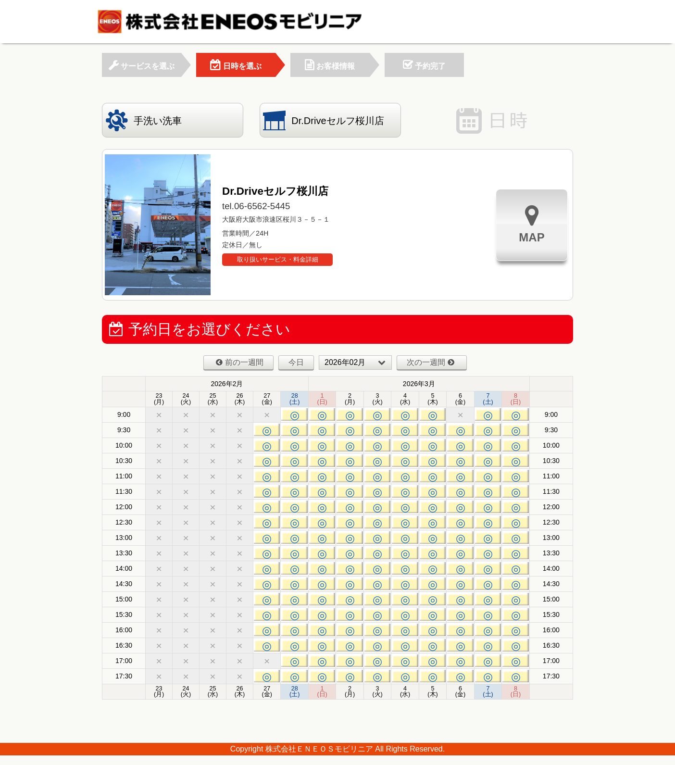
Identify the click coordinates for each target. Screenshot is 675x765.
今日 (296, 362)
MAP (531, 224)
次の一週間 (430, 362)
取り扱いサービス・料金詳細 (277, 259)
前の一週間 (239, 362)
